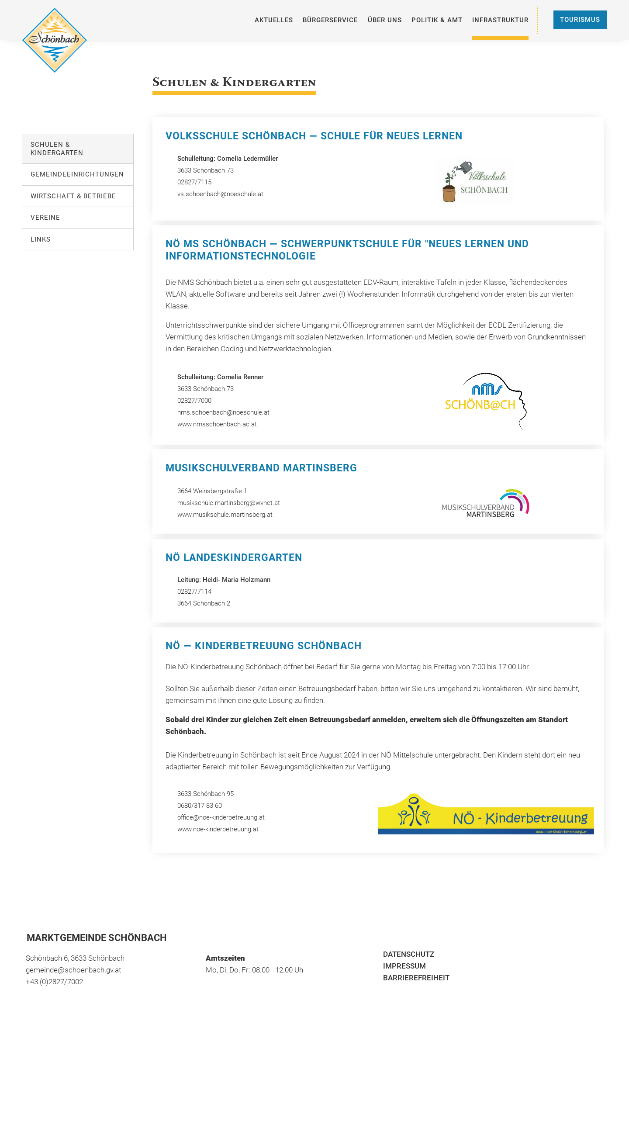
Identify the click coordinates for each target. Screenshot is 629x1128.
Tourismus (580, 20)
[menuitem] (274, 20)
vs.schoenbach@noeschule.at (220, 194)
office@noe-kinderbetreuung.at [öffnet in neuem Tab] (221, 817)
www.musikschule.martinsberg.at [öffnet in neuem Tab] (225, 515)
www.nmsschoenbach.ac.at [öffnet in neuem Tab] (217, 424)
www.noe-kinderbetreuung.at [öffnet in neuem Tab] (218, 829)
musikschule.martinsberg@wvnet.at (228, 503)
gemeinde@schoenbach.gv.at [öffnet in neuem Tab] (73, 969)
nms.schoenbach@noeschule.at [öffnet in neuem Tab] (223, 412)
